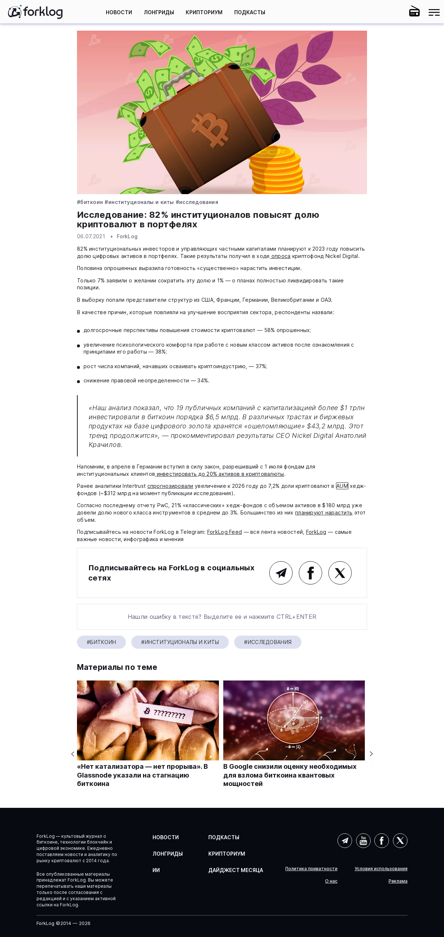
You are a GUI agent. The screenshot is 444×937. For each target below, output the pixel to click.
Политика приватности (311, 868)
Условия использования (381, 868)
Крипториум (204, 12)
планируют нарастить (323, 512)
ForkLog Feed (224, 532)
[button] (395, 12)
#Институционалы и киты (139, 202)
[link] (35, 11)
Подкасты (249, 12)
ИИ (156, 870)
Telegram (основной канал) (281, 573)
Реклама (398, 881)
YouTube (363, 840)
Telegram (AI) (344, 840)
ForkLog (127, 236)
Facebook (310, 573)
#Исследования (197, 202)
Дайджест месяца (235, 870)
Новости (119, 12)
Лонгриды (159, 12)
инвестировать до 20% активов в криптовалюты (219, 474)
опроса (280, 256)
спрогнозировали (170, 486)
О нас (331, 881)
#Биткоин (90, 202)
